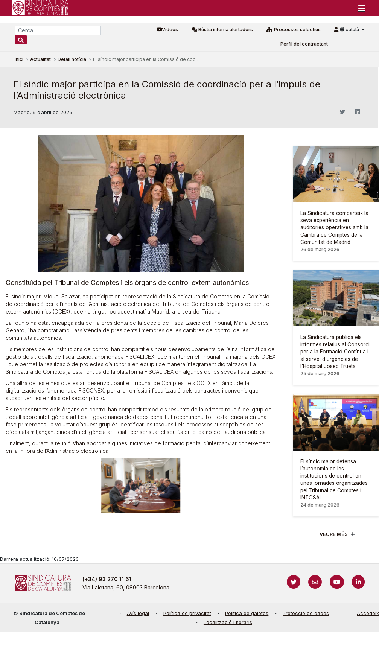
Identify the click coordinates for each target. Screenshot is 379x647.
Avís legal (138, 613)
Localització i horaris (228, 622)
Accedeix (368, 613)
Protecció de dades (306, 613)
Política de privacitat (187, 613)
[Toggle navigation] (361, 8)
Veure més (334, 534)
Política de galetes (246, 613)
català (350, 29)
